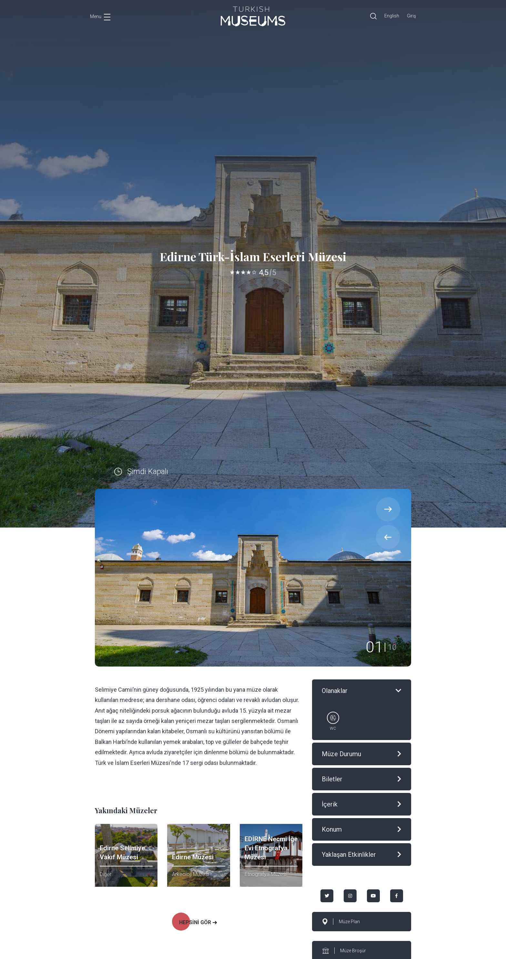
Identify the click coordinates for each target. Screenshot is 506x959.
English (391, 15)
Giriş (411, 15)
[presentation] (388, 537)
